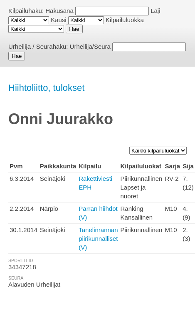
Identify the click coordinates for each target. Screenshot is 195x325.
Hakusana (59, 10)
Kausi (59, 19)
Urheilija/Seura (90, 46)
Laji (155, 10)
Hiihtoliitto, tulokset (46, 87)
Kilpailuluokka (125, 19)
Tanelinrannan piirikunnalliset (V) (98, 238)
